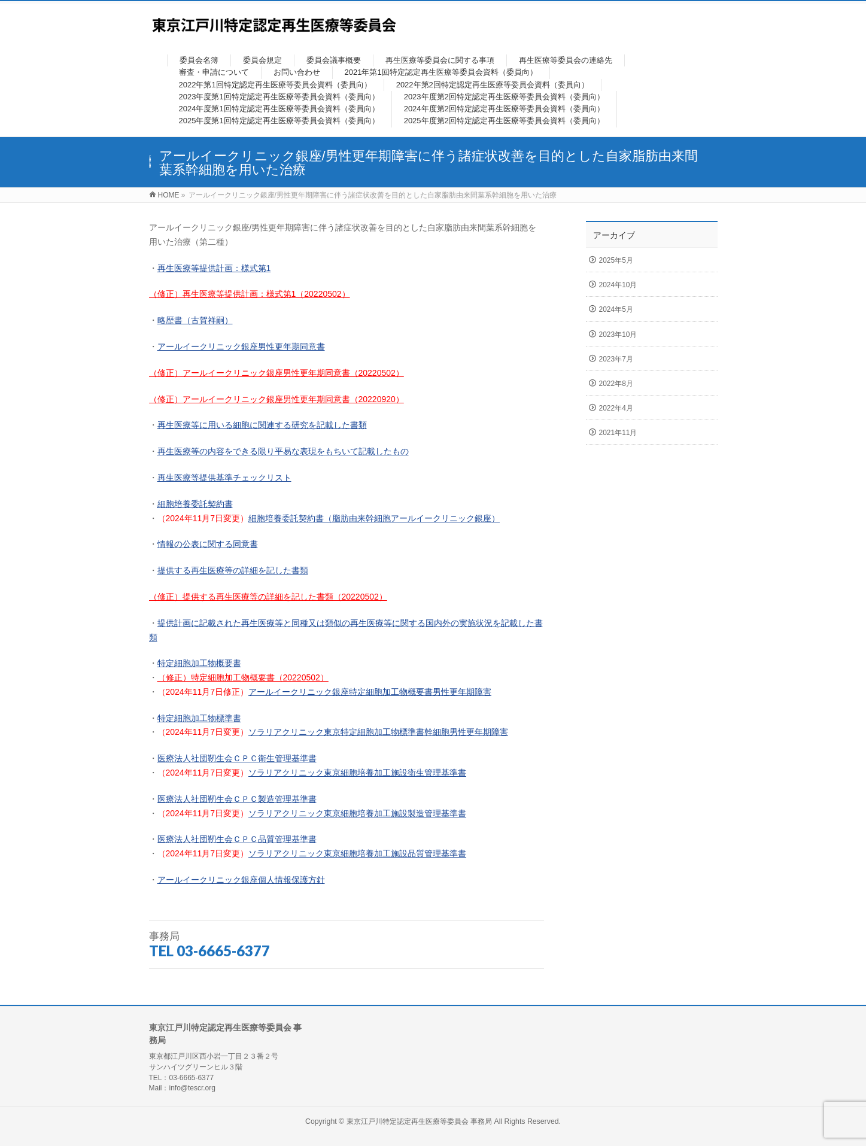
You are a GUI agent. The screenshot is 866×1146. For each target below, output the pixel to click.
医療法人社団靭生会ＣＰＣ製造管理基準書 (237, 799)
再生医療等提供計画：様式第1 (214, 268)
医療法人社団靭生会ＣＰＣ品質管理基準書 (237, 839)
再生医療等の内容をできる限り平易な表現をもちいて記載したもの (283, 451)
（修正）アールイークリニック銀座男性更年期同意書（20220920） (276, 399)
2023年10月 (618, 334)
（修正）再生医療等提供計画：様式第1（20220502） (249, 294)
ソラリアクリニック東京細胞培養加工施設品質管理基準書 (357, 853)
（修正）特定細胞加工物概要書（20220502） (243, 677)
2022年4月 (616, 408)
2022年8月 (616, 383)
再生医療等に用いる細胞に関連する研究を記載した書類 (262, 425)
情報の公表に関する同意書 (207, 544)
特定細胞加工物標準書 (199, 718)
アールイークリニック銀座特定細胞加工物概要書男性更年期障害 (369, 692)
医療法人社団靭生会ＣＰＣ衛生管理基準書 (237, 758)
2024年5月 (616, 309)
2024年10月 (618, 285)
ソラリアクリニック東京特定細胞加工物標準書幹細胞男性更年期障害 (378, 732)
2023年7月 (616, 359)
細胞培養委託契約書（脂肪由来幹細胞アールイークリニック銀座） (374, 518)
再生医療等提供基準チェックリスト (224, 477)
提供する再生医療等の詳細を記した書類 (232, 570)
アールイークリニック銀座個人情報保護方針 (241, 879)
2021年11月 (618, 432)
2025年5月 (616, 260)
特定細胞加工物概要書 (199, 663)
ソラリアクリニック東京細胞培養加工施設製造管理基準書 (357, 813)
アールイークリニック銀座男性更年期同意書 (241, 346)
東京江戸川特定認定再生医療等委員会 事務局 (420, 1121)
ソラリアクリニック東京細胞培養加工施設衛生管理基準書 (357, 772)
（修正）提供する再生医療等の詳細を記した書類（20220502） (268, 596)
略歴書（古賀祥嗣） (195, 320)
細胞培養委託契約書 (195, 504)
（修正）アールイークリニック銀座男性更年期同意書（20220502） (276, 373)
